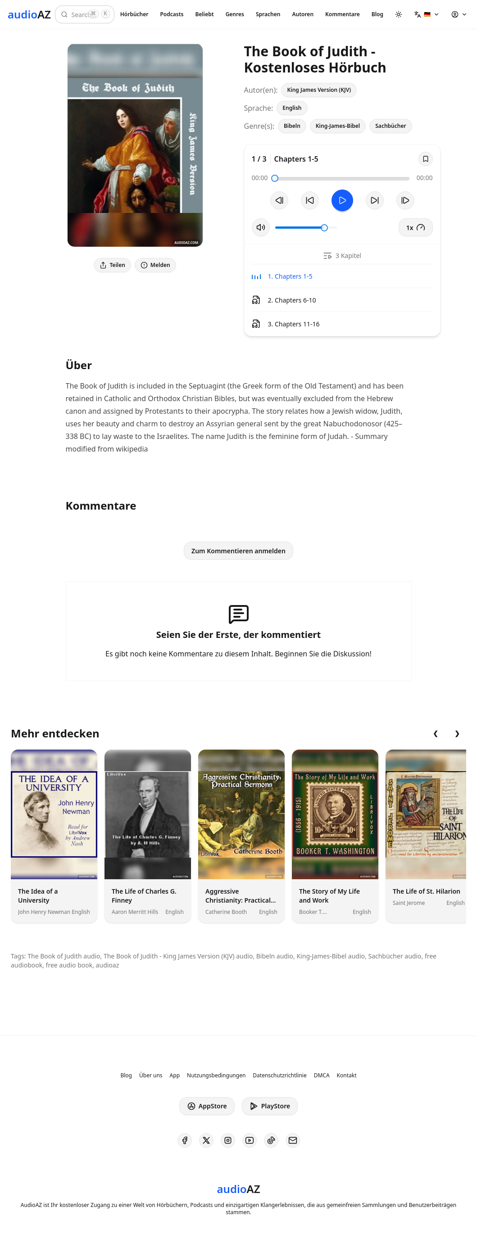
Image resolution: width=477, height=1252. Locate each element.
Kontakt (347, 1075)
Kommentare (342, 14)
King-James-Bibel (338, 126)
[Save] (425, 159)
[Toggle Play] (342, 200)
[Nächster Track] (405, 200)
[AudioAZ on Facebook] (184, 1140)
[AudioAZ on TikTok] (271, 1140)
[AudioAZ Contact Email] (293, 1140)
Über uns (151, 1075)
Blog (377, 14)
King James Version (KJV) (319, 90)
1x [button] (415, 227)
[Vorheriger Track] (279, 200)
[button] (426, 14)
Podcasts (171, 14)
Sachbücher (390, 126)
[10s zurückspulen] (310, 200)
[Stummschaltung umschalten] (261, 227)
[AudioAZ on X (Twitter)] (206, 1140)
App (175, 1075)
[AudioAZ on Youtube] (249, 1140)
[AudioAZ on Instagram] (228, 1140)
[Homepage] (29, 14)
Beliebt (204, 14)
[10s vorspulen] (375, 200)
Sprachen (268, 14)
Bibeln (292, 126)
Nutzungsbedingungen (216, 1075)
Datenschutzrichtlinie (279, 1075)
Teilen (112, 265)
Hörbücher (134, 14)
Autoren (302, 14)
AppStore (207, 1106)
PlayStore (270, 1106)
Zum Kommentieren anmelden (238, 551)
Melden (155, 265)
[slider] (274, 178)
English (291, 108)
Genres (235, 14)
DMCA (322, 1075)
